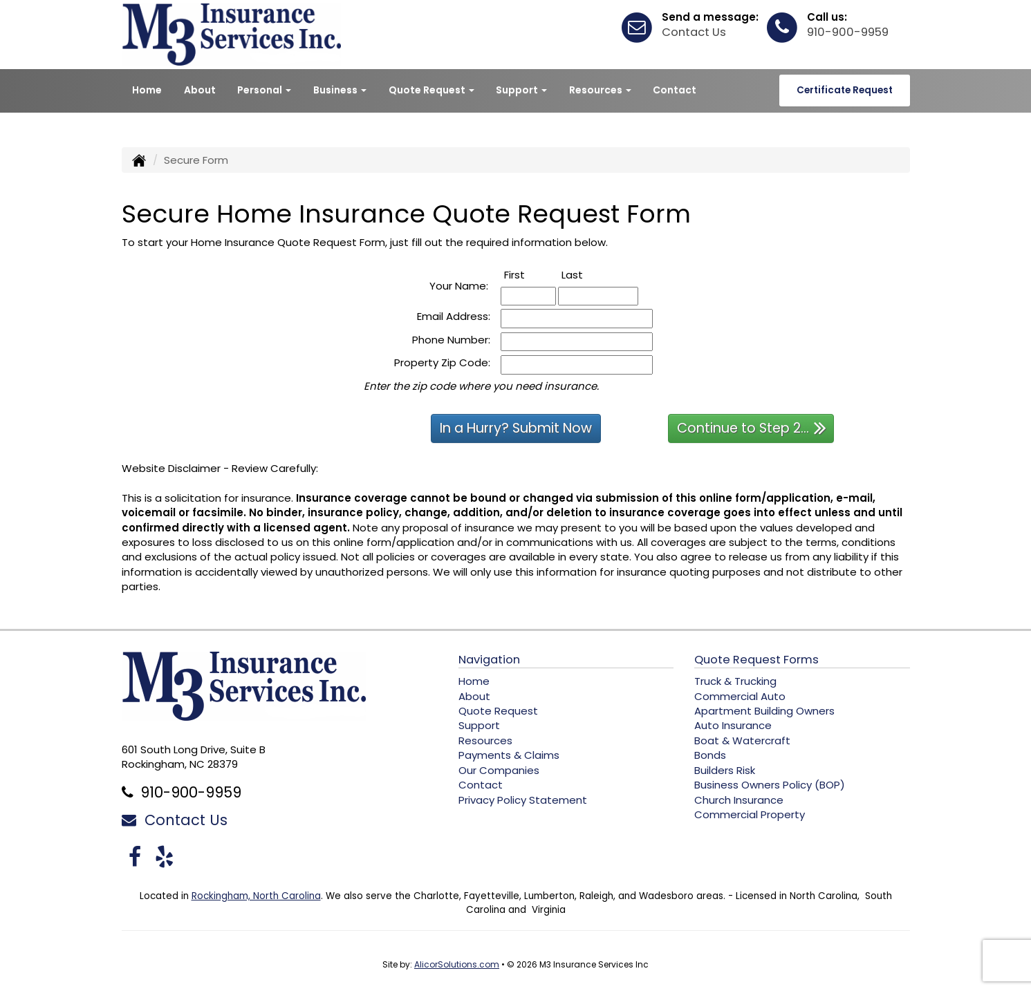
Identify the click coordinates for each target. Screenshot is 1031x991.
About (200, 90)
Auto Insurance (733, 725)
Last (587, 274)
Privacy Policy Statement (522, 800)
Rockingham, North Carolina (256, 896)
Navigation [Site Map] (489, 660)
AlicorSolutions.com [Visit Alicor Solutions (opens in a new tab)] (456, 964)
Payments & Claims (508, 755)
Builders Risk (724, 770)
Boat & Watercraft (742, 740)
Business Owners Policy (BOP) (769, 784)
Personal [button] (264, 90)
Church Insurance (738, 800)
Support (479, 725)
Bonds (710, 755)
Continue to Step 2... (751, 427)
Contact (674, 90)
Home (147, 90)
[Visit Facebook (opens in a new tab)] (135, 856)
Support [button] (521, 90)
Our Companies (498, 770)
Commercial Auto (740, 696)
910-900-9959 (848, 32)
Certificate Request (845, 90)
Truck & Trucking (735, 681)
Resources (485, 740)
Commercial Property (749, 814)
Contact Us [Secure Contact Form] (174, 820)
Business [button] (339, 90)
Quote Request (498, 711)
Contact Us (694, 32)
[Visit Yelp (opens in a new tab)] (164, 856)
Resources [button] (600, 90)
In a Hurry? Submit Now (516, 428)
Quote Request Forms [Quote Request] (756, 660)
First (529, 274)
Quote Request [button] (431, 90)
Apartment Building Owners (764, 711)
